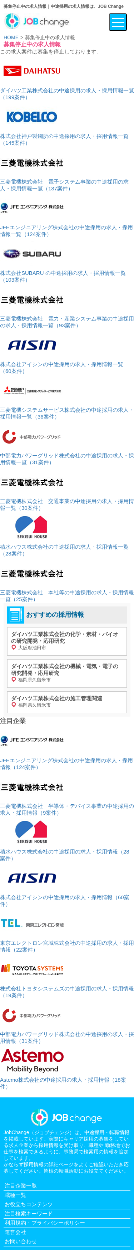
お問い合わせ (21, 1241)
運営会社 (15, 1232)
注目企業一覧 (21, 1186)
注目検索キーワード (29, 1213)
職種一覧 (15, 1195)
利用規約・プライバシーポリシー (45, 1223)
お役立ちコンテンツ (29, 1204)
